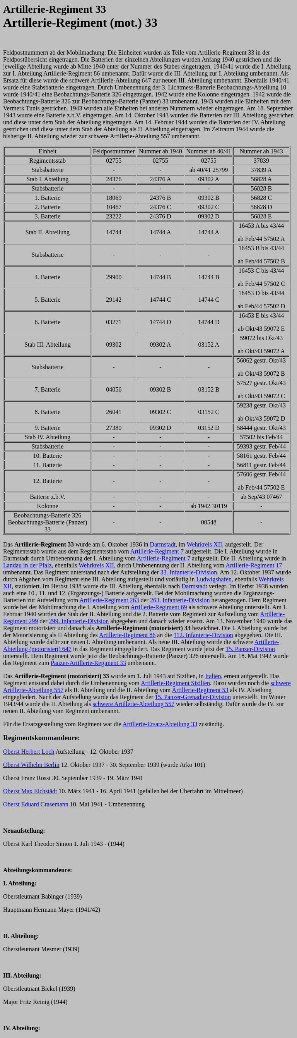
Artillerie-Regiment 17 (253, 565)
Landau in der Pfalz (27, 565)
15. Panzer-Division (250, 649)
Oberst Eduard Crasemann (35, 804)
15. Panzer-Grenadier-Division (193, 697)
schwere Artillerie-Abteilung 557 (134, 704)
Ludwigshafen (214, 579)
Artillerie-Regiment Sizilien (175, 683)
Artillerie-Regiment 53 (200, 690)
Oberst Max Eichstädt (30, 791)
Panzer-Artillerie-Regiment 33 (88, 663)
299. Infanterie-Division (79, 621)
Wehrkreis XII (204, 544)
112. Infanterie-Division (203, 635)
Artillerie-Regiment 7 (157, 551)
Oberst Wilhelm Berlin (31, 764)
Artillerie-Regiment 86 (127, 635)
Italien (213, 676)
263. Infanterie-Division (180, 600)
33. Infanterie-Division (188, 572)
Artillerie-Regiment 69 (158, 607)
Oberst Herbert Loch (28, 751)
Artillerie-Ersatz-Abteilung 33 (160, 724)
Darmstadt (163, 544)
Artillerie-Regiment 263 (109, 600)
